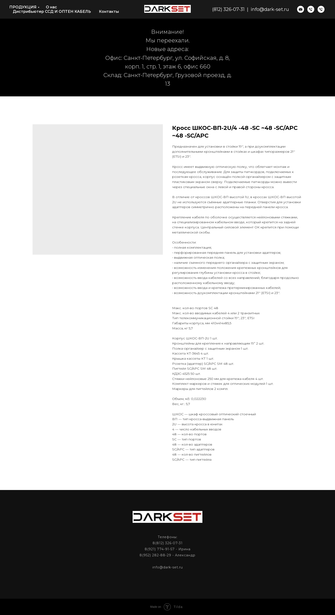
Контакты (109, 11)
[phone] (310, 9)
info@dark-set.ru (270, 9)
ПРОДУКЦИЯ (23, 7)
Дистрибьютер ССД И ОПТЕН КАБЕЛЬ (52, 11)
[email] (300, 9)
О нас (51, 7)
